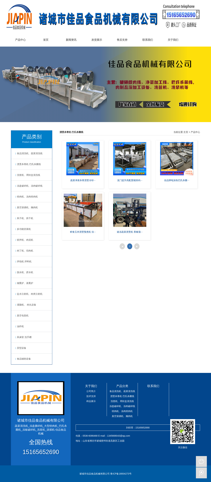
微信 (201, 461)
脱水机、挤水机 (23, 272)
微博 (201, 472)
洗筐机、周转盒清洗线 (27, 175)
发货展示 (96, 39)
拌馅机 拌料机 (23, 261)
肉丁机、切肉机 (23, 250)
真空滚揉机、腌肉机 (26, 207)
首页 (45, 39)
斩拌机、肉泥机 (23, 240)
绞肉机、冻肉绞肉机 (26, 196)
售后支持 (122, 39)
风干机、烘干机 (23, 218)
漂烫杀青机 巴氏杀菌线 (27, 164)
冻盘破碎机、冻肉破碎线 (28, 185)
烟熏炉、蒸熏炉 (23, 283)
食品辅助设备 (22, 358)
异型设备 (20, 348)
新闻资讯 (71, 39)
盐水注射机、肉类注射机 (28, 294)
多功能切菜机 (22, 229)
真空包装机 (21, 315)
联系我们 (147, 39)
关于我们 (173, 39)
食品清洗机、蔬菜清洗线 (28, 153)
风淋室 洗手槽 (23, 337)
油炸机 (19, 326)
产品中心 (20, 39)
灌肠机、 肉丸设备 (25, 304)
